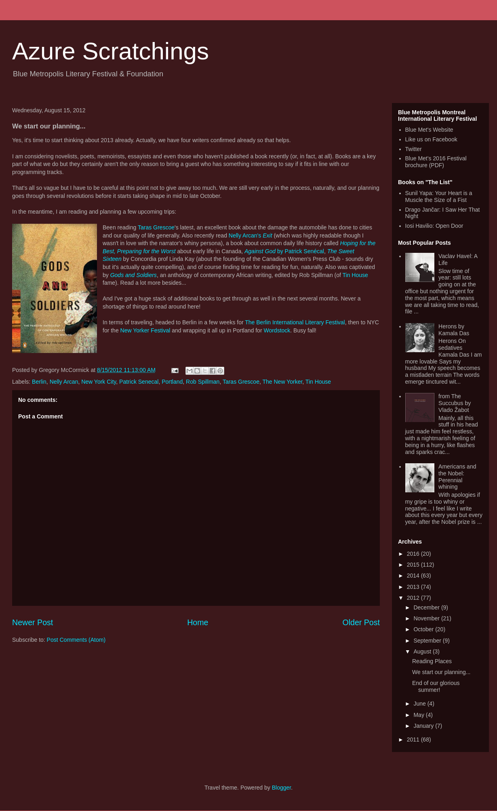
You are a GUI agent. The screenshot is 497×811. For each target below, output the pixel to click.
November (427, 618)
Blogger (281, 787)
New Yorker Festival (145, 330)
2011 (414, 739)
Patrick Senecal (138, 381)
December (427, 607)
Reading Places (432, 661)
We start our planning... (441, 672)
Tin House (355, 275)
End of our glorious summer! (436, 686)
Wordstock (276, 330)
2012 (414, 598)
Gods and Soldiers (133, 275)
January (424, 726)
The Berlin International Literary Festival (295, 322)
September (427, 640)
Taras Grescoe (156, 227)
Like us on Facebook (431, 139)
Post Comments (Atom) (76, 640)
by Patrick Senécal (284, 251)
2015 (414, 564)
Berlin (39, 381)
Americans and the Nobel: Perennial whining (457, 476)
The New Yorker (282, 381)
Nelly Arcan (64, 381)
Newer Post (32, 622)
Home (197, 622)
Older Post (361, 622)
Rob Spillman (202, 381)
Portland (172, 381)
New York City (98, 381)
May (419, 715)
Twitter (413, 149)
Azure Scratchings (110, 51)
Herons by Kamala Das (453, 329)
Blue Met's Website (429, 129)
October (424, 629)
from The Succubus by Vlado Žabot (454, 403)
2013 (414, 587)
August (422, 651)
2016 (414, 553)
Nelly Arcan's (250, 235)
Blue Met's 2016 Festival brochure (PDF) (436, 161)
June (420, 703)
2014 (414, 575)
